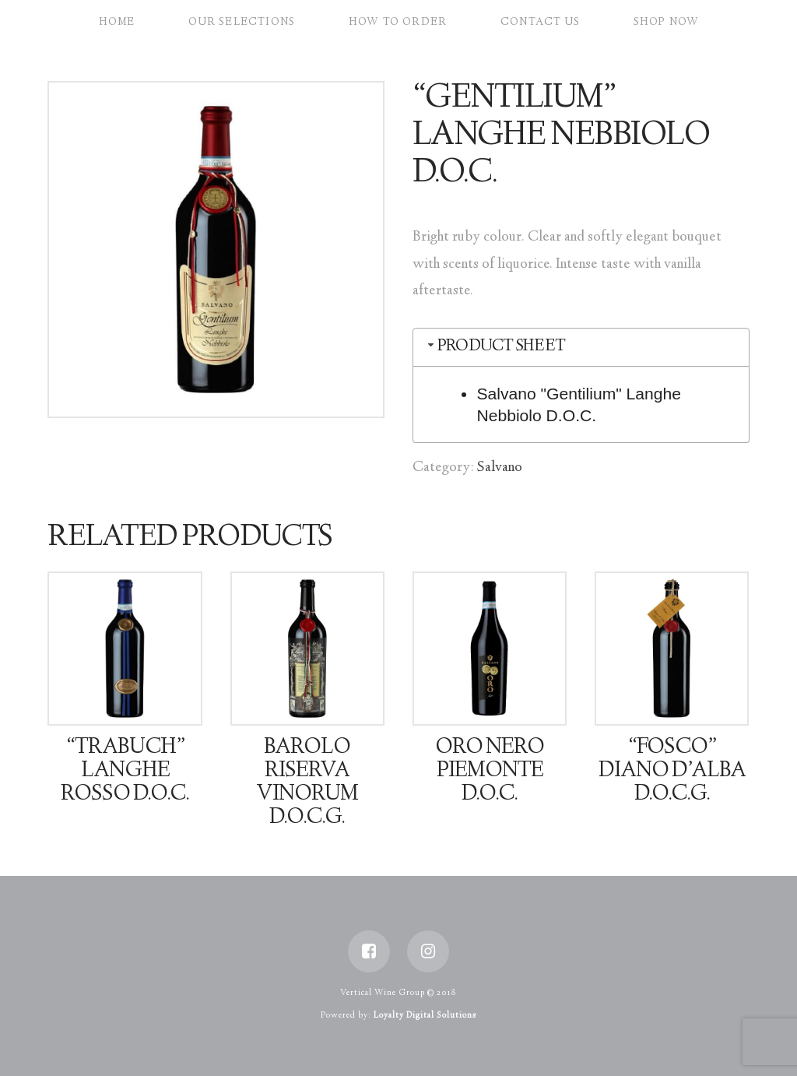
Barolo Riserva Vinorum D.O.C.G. (307, 782)
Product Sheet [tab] (495, 347)
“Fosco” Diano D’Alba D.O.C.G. (672, 771)
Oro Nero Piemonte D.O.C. (489, 771)
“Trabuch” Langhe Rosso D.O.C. (125, 771)
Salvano (499, 468)
